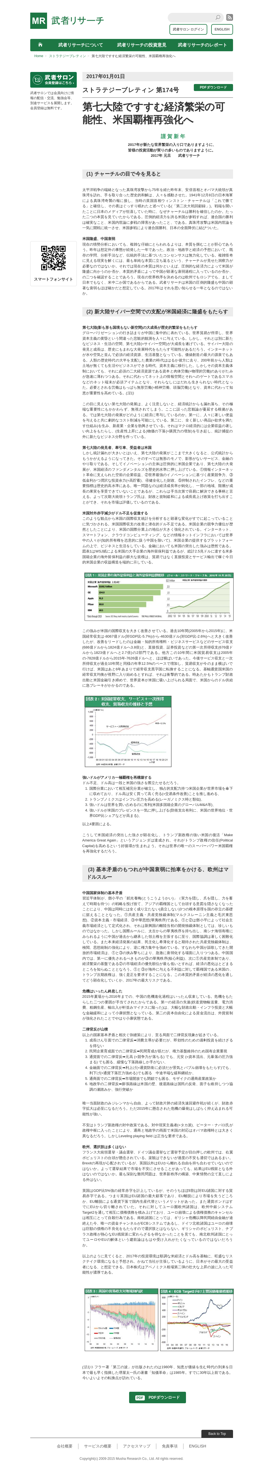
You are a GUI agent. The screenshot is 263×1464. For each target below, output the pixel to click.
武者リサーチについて (80, 45)
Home (38, 56)
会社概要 (65, 1446)
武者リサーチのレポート (202, 45)
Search (218, 17)
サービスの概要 (97, 1446)
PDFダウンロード (213, 87)
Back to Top (217, 1434)
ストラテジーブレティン (67, 56)
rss (229, 17)
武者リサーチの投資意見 (141, 45)
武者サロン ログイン (188, 29)
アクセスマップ (136, 1446)
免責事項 (170, 1446)
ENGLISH (222, 29)
